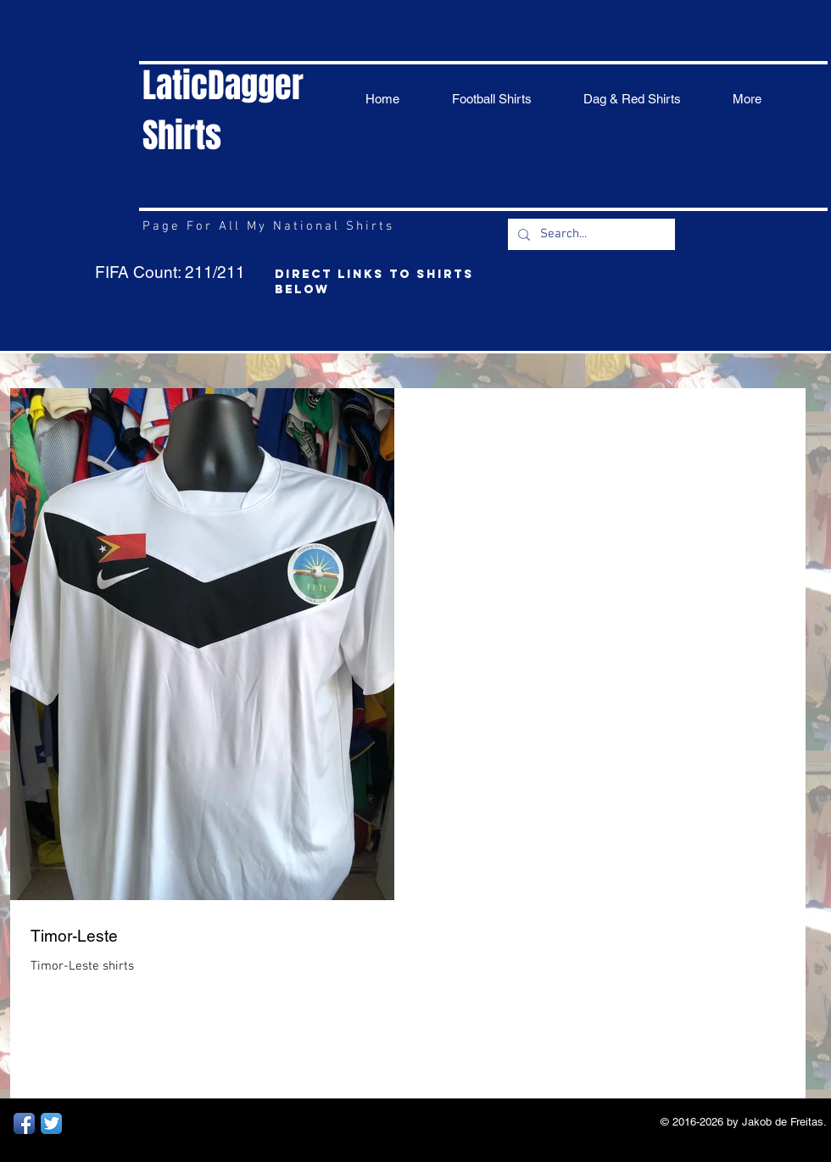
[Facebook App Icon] (24, 1123)
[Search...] (589, 234)
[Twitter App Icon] (51, 1123)
